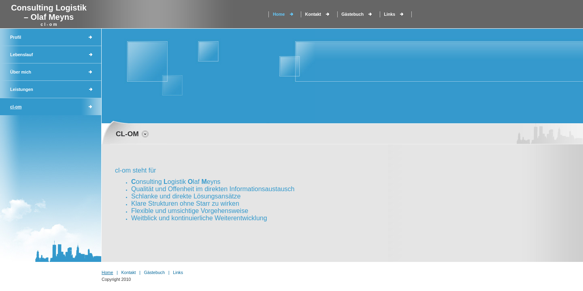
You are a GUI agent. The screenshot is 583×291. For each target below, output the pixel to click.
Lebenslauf (21, 54)
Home (279, 14)
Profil (15, 37)
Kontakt (313, 14)
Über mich (20, 72)
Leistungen (21, 89)
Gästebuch (352, 14)
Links (389, 14)
